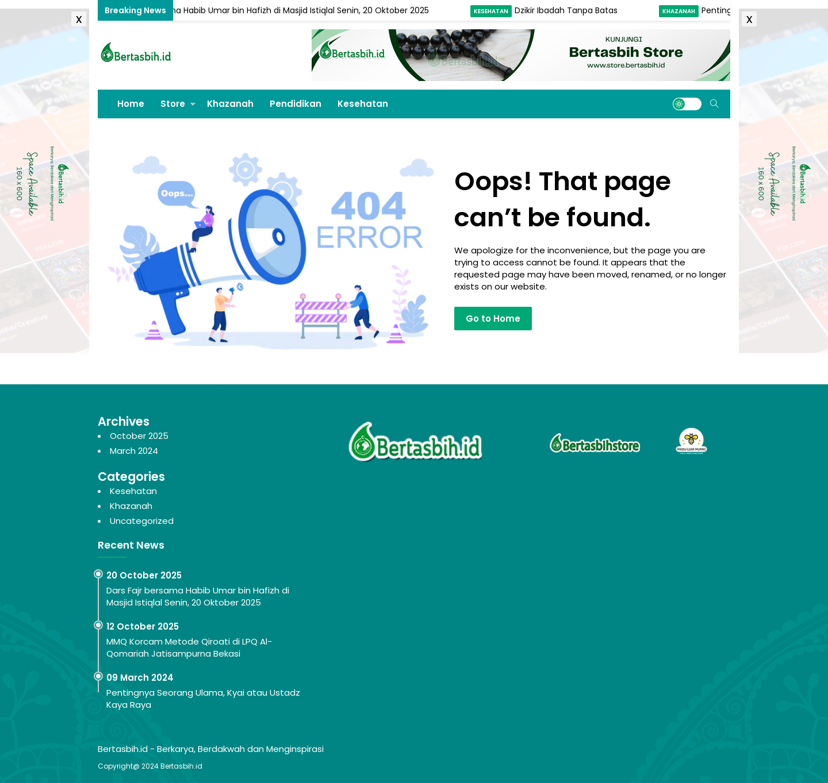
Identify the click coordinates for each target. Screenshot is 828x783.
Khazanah (681, 11)
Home (130, 104)
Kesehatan (493, 11)
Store (172, 104)
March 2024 (134, 451)
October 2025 (139, 436)
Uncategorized (142, 521)
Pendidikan (295, 104)
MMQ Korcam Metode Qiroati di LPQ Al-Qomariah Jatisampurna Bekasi (189, 647)
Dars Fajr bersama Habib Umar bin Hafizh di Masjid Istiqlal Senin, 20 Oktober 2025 (271, 10)
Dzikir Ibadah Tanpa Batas (568, 10)
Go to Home (493, 319)
